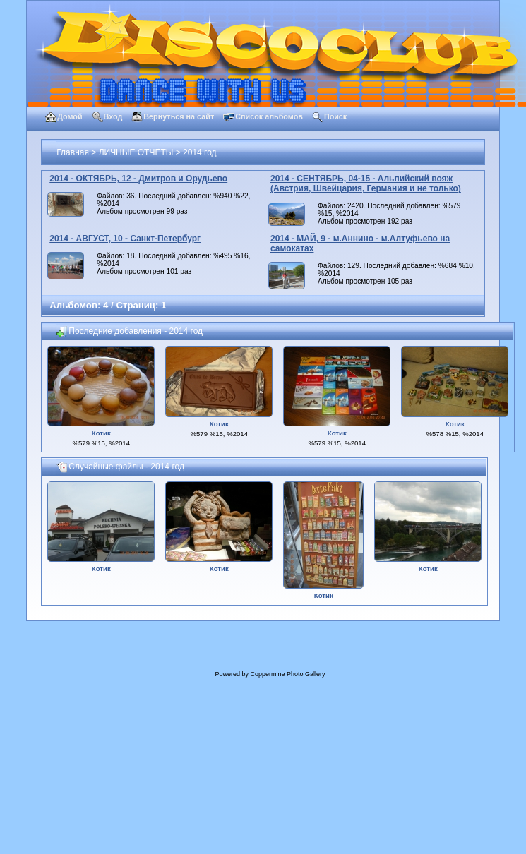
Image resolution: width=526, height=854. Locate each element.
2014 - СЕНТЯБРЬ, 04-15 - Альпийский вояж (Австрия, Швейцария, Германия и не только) (365, 183)
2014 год (200, 152)
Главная (72, 152)
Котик (101, 433)
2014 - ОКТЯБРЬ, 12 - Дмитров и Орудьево (138, 179)
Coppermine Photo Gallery (287, 674)
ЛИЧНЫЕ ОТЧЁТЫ (136, 152)
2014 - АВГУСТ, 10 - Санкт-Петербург (125, 238)
